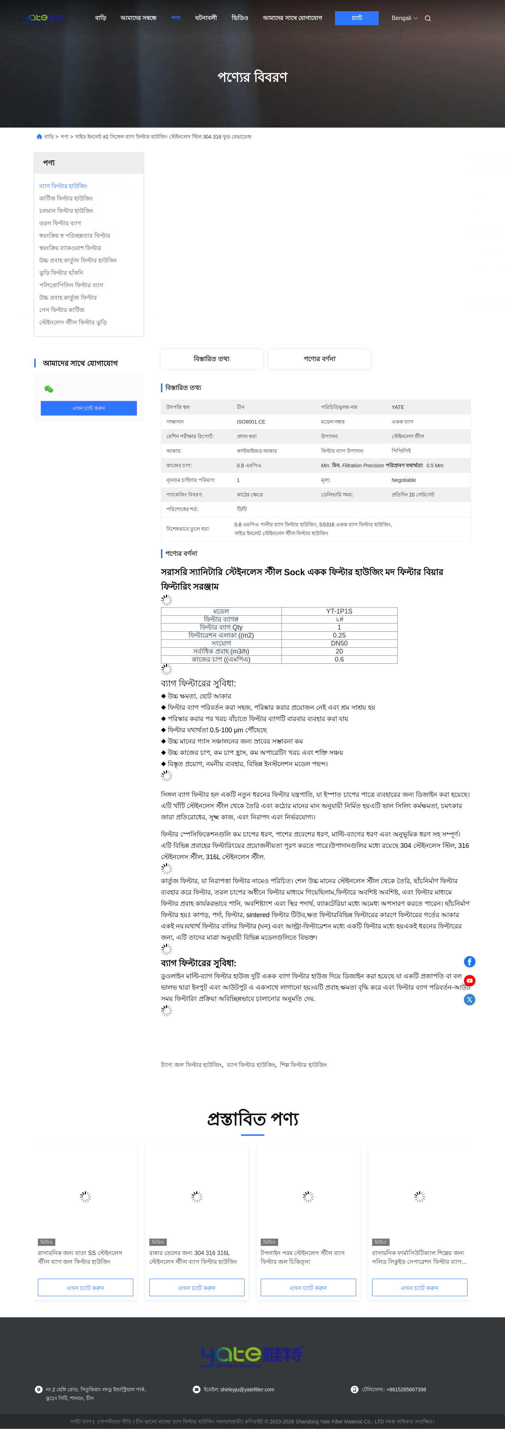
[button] (50, 1214)
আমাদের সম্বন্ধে (139, 18)
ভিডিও (240, 18)
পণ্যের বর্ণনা (319, 359)
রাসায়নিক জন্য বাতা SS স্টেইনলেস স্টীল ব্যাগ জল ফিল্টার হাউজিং (80, 1257)
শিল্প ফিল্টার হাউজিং (303, 1065)
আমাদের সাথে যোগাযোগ (292, 18)
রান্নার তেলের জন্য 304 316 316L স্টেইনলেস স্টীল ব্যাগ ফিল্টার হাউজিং (193, 1257)
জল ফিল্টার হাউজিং (198, 1065)
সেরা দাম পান (362, 304)
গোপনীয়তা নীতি (114, 1421)
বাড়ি (100, 18)
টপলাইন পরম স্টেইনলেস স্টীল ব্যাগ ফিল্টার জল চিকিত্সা (303, 1257)
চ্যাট (357, 18)
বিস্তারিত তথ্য (211, 359)
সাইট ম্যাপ (81, 1421)
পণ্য (176, 18)
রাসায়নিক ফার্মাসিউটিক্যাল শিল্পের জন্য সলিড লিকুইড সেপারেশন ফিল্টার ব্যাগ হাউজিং (418, 1258)
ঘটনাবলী (206, 18)
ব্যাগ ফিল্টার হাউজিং (251, 1065)
